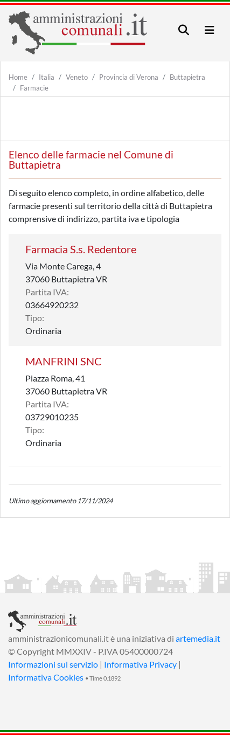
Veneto (77, 77)
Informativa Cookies (45, 677)
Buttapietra (187, 77)
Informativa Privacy (140, 664)
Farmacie (34, 88)
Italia (46, 77)
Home (18, 77)
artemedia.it (198, 638)
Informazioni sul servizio (53, 664)
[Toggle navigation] (183, 30)
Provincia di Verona (128, 77)
